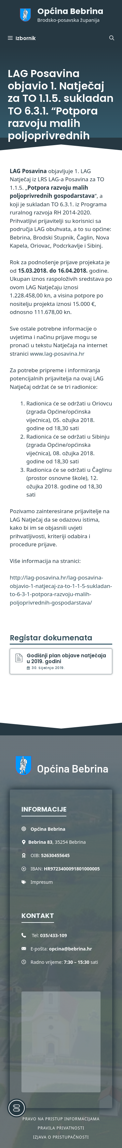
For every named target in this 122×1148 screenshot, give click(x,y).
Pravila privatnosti (61, 1128)
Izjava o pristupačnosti (61, 1137)
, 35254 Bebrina (57, 842)
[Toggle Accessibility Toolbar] (16, 1108)
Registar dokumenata (51, 638)
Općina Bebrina (70, 11)
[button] (111, 38)
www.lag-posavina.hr (57, 353)
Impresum (42, 882)
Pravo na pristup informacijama (61, 1119)
